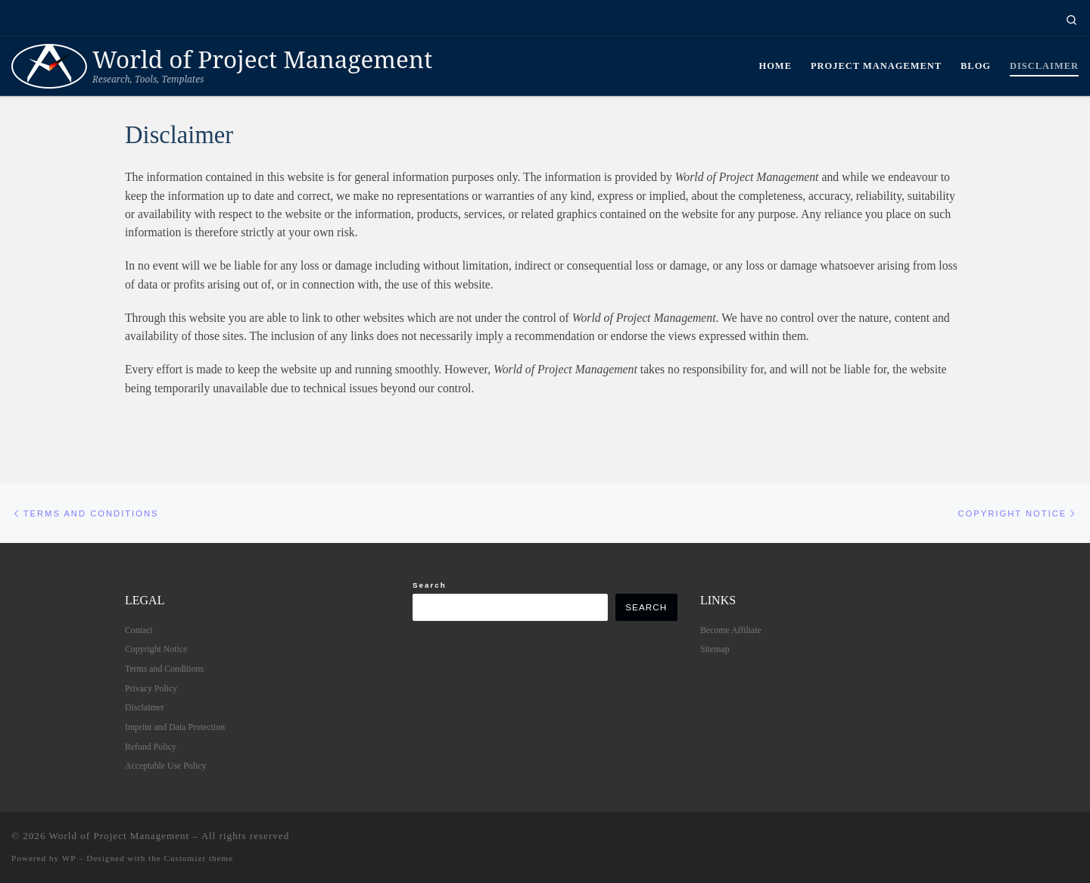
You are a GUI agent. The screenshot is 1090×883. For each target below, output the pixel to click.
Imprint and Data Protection (175, 727)
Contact (139, 630)
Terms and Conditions (164, 668)
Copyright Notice (156, 649)
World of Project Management (119, 836)
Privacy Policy (151, 688)
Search (430, 585)
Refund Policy (150, 746)
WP (69, 858)
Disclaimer (144, 708)
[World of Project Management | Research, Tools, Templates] (49, 63)
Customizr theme (199, 858)
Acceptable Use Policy (165, 766)
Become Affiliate (730, 630)
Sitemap (715, 649)
